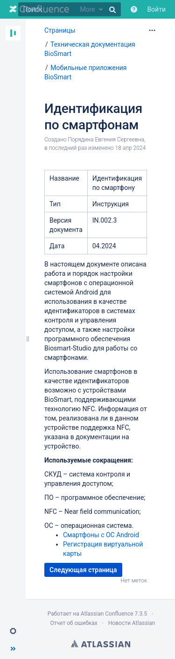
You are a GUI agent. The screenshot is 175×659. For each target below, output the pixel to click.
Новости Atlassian (131, 623)
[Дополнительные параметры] (152, 30)
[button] (13, 631)
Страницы (60, 30)
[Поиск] (69, 9)
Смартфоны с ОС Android (101, 535)
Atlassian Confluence (107, 613)
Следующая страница (83, 570)
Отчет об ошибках (74, 623)
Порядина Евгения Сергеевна (106, 139)
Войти (156, 9)
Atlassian (100, 644)
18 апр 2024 (130, 148)
